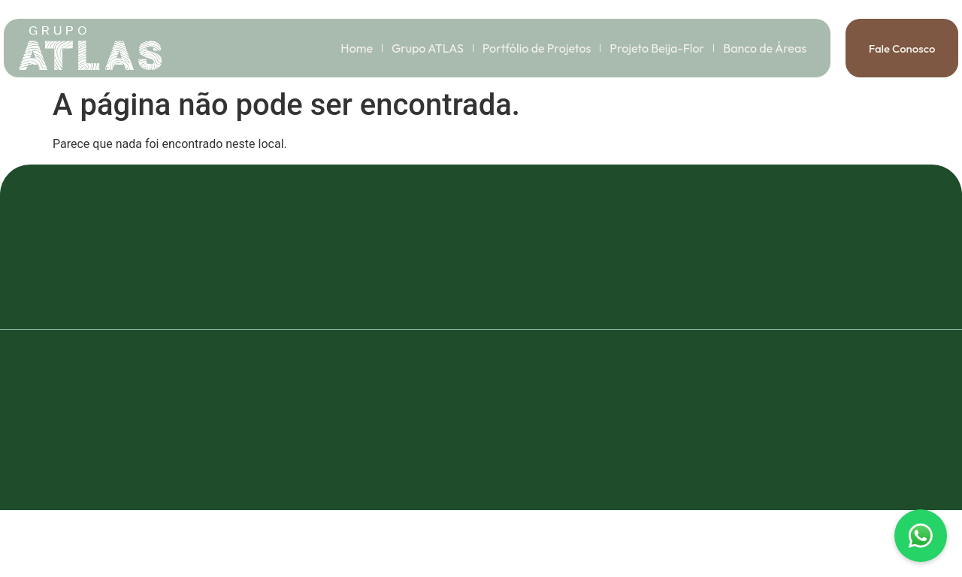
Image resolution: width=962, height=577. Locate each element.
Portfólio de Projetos (537, 48)
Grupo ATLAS (428, 48)
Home (356, 48)
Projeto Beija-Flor (657, 48)
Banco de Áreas (764, 48)
